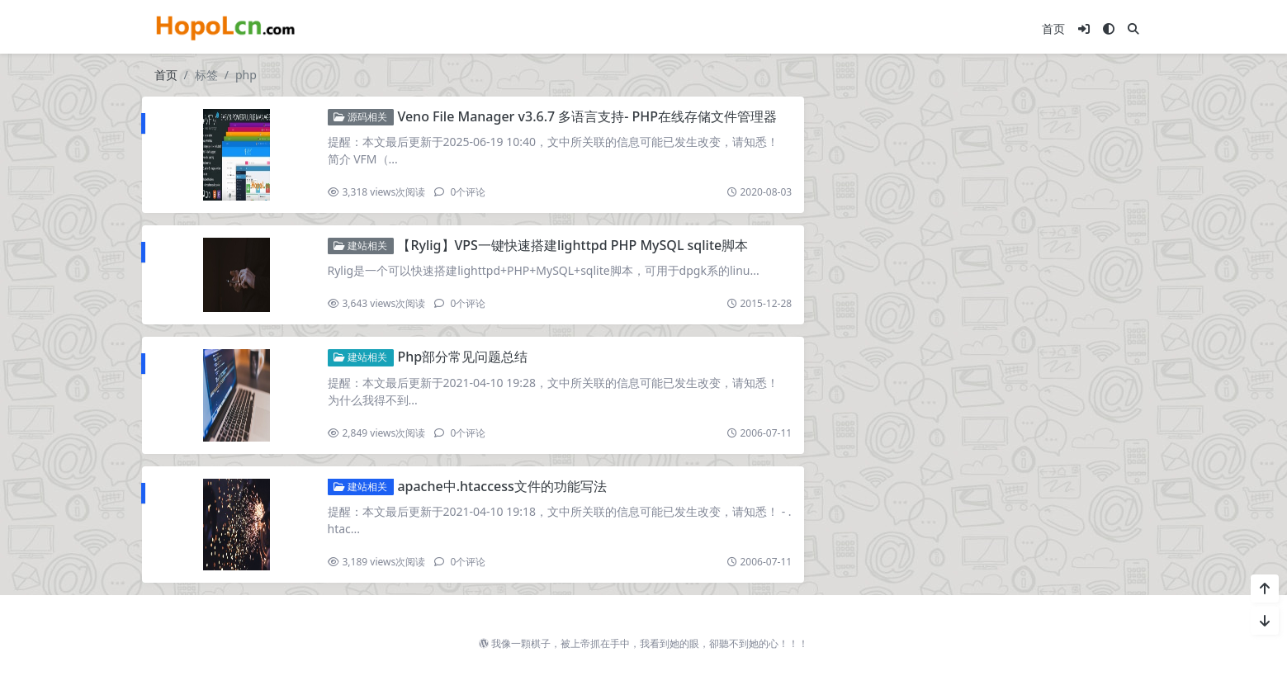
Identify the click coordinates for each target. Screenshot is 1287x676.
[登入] (1084, 28)
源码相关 (360, 117)
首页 (1053, 28)
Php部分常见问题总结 (462, 356)
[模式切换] (1108, 28)
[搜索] (1133, 28)
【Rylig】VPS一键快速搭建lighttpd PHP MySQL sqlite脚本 (572, 245)
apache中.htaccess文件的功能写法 (501, 486)
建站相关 (360, 246)
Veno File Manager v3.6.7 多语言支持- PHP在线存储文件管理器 (587, 116)
